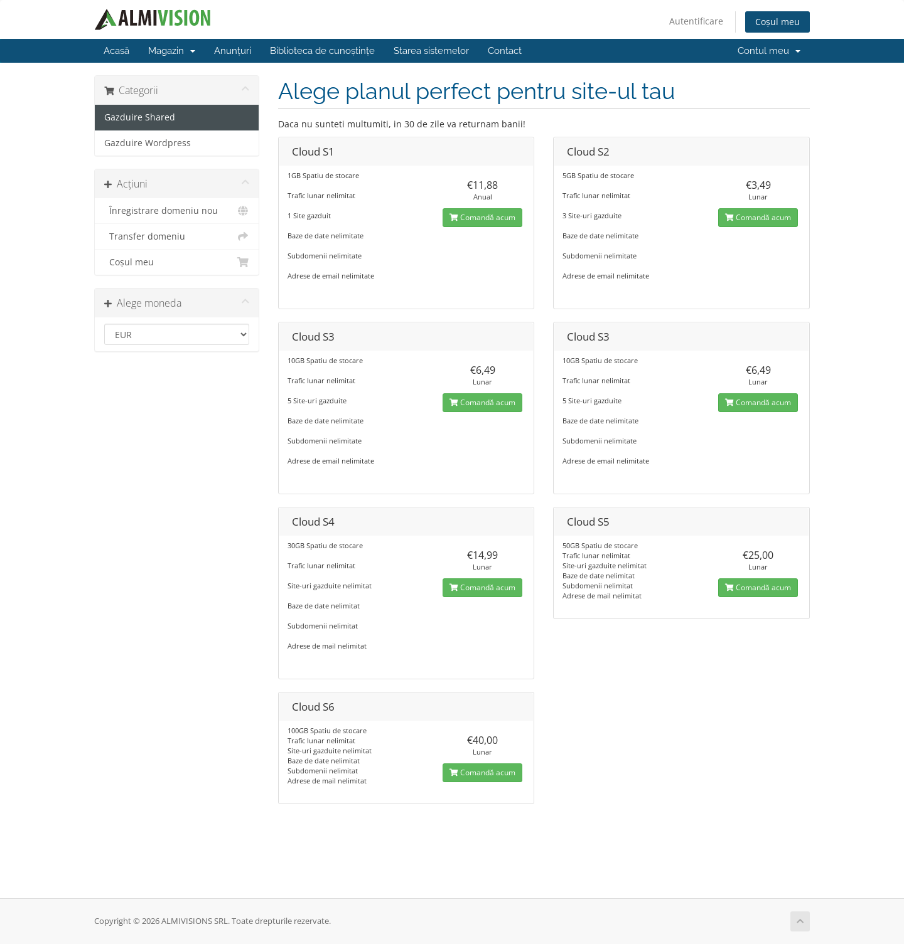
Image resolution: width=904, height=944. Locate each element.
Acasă (116, 50)
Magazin (171, 50)
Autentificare (696, 21)
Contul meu (769, 50)
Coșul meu (777, 22)
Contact (505, 50)
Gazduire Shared (139, 117)
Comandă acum (482, 217)
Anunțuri (232, 50)
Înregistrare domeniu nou (176, 210)
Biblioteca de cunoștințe (322, 50)
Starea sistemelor (431, 50)
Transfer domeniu (176, 236)
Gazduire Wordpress (147, 143)
